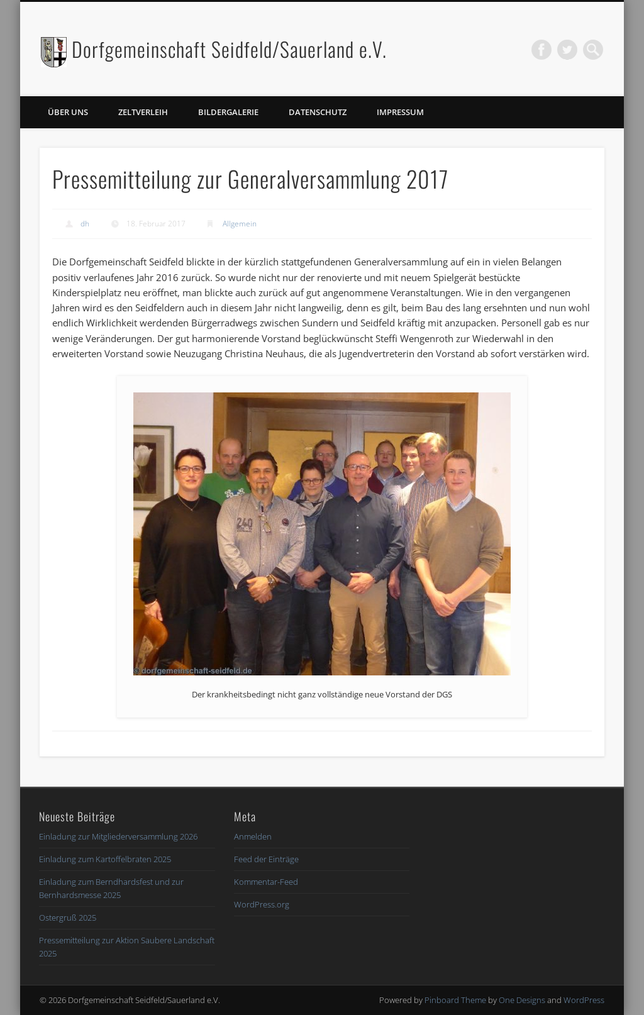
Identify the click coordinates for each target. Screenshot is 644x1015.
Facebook (541, 50)
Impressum (400, 112)
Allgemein (240, 223)
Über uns (68, 112)
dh (84, 223)
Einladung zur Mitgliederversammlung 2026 (118, 836)
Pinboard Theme (455, 1000)
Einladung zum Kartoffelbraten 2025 (105, 859)
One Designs (522, 1000)
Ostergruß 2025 (67, 917)
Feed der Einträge (266, 859)
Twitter (567, 50)
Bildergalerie (228, 112)
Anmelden (253, 836)
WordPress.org (261, 904)
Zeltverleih (143, 112)
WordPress (584, 1000)
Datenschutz (318, 112)
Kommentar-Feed (266, 881)
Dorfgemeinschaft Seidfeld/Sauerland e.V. (229, 49)
